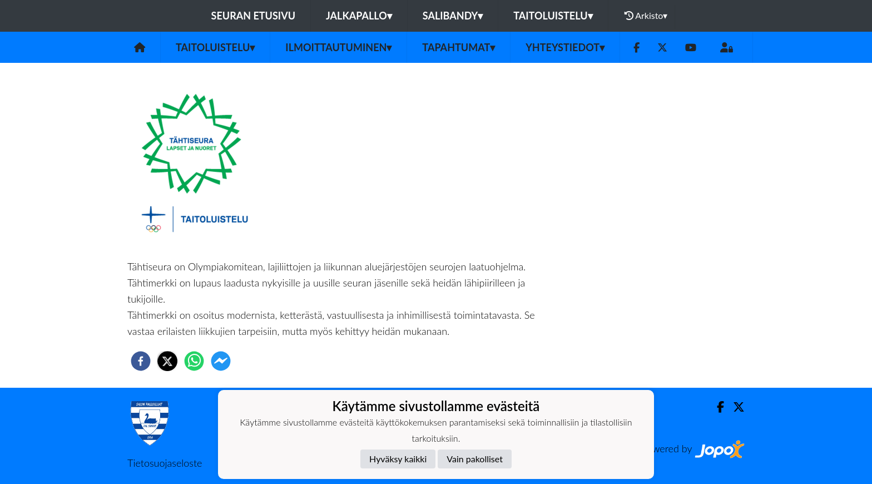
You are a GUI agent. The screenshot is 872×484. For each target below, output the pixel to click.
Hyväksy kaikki (398, 458)
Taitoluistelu (552, 15)
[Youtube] (690, 47)
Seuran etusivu (253, 15)
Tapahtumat (458, 47)
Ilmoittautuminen (338, 47)
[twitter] (167, 361)
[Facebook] (636, 47)
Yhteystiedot (565, 47)
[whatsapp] (194, 361)
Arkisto (646, 15)
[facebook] (141, 361)
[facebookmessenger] (221, 361)
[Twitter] (662, 47)
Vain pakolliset (475, 458)
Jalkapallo (359, 15)
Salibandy (453, 15)
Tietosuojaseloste (164, 463)
